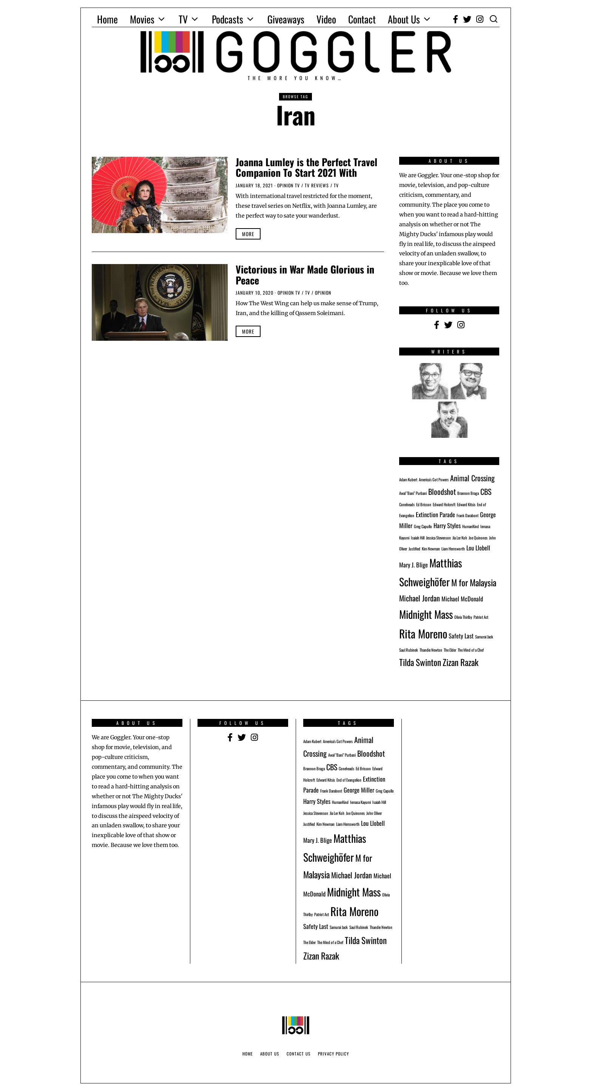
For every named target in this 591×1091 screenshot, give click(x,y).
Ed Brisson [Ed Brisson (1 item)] (423, 504)
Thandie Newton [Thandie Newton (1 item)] (431, 650)
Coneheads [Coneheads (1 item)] (407, 504)
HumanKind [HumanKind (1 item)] (470, 526)
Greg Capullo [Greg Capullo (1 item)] (423, 526)
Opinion (323, 292)
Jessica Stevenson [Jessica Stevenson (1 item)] (438, 538)
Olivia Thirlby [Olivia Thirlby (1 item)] (463, 617)
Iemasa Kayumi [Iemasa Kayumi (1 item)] (360, 802)
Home (107, 19)
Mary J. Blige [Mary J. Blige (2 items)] (413, 564)
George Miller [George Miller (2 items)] (359, 789)
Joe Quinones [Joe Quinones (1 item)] (478, 538)
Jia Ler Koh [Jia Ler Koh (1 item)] (459, 538)
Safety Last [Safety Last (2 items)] (461, 635)
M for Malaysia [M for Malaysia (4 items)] (473, 582)
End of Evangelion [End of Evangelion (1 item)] (348, 780)
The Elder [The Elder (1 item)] (450, 650)
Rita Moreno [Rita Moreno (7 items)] (423, 633)
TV (183, 19)
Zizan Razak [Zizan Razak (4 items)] (460, 662)
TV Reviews (317, 185)
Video (326, 19)
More (248, 234)
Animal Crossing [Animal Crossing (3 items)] (472, 478)
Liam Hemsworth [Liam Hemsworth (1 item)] (453, 549)
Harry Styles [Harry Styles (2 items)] (447, 525)
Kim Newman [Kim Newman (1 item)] (431, 549)
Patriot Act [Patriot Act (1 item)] (481, 617)
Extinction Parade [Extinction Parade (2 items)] (435, 514)
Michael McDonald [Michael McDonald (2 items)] (462, 598)
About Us (404, 19)
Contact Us (298, 1054)
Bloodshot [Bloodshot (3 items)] (442, 491)
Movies (142, 19)
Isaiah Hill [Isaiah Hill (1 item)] (417, 538)
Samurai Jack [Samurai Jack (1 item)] (484, 637)
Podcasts (227, 19)
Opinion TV (288, 185)
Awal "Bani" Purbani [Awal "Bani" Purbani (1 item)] (413, 493)
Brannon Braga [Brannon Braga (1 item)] (468, 493)
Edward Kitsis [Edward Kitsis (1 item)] (466, 504)
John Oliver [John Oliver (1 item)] (374, 813)
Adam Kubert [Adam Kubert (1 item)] (408, 479)
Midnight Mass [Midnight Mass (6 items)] (426, 614)
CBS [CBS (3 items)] (485, 491)
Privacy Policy (333, 1054)
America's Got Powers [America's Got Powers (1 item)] (434, 479)
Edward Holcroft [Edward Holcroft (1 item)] (444, 504)
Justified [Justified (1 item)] (414, 549)
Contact (362, 19)
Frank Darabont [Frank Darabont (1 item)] (467, 515)
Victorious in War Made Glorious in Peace (305, 274)
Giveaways (285, 19)
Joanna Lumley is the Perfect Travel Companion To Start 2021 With (306, 167)
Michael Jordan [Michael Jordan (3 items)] (419, 598)
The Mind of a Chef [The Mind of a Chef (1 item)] (471, 650)
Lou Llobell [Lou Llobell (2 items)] (478, 547)
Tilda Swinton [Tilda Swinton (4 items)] (420, 662)
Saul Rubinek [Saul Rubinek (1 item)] (408, 650)
